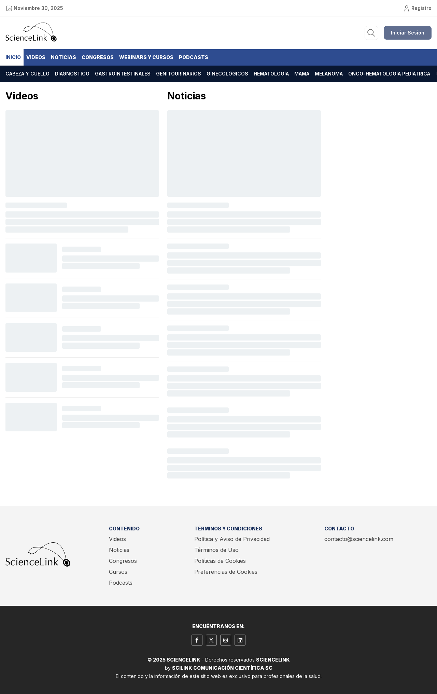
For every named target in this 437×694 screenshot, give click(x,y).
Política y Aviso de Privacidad (232, 539)
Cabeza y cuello (27, 74)
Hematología (271, 74)
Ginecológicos (227, 74)
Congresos (98, 57)
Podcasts (193, 57)
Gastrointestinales (123, 74)
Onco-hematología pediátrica (389, 74)
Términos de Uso (216, 549)
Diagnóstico (72, 74)
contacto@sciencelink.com (358, 539)
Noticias (63, 57)
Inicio (13, 57)
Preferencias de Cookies (225, 571)
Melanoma (329, 74)
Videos (35, 57)
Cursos (118, 571)
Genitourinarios (178, 74)
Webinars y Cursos (146, 57)
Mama (301, 74)
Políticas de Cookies (220, 560)
